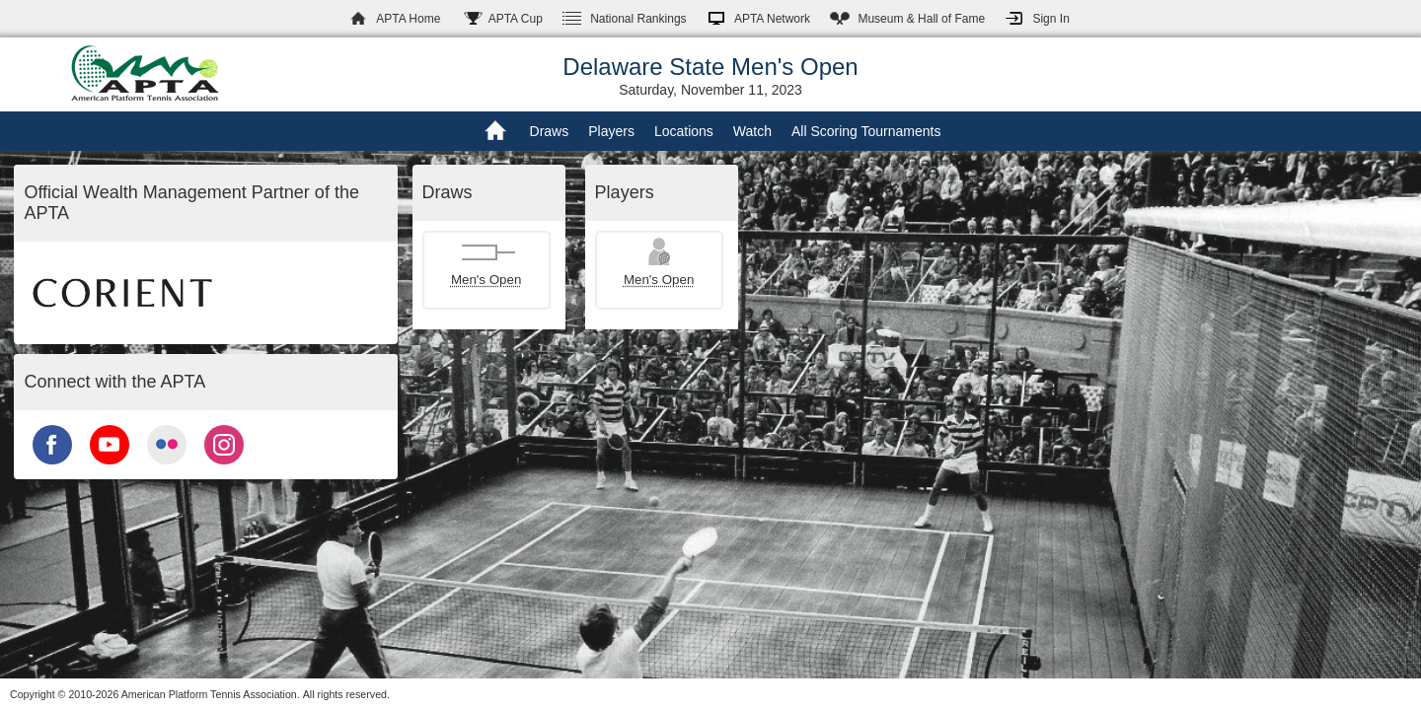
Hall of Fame (921, 19)
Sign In (1050, 19)
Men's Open (486, 279)
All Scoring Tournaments (865, 131)
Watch (752, 131)
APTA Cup (515, 19)
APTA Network (772, 19)
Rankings (638, 19)
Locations (683, 131)
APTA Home (408, 19)
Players (611, 131)
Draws (549, 131)
